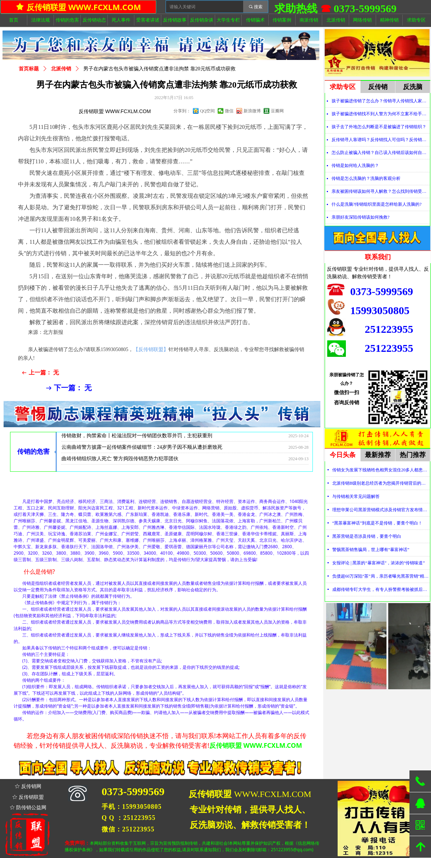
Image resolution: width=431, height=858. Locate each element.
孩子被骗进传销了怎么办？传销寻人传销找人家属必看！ (381, 100)
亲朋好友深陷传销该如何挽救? (360, 217)
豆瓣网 (277, 110)
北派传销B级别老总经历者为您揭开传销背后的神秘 (381, 483)
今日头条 (343, 454)
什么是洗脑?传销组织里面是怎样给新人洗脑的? (377, 204)
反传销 (378, 86)
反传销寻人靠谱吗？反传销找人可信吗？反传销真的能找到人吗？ (381, 139)
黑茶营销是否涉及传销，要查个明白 (366, 536)
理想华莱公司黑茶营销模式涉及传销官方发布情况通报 (381, 509)
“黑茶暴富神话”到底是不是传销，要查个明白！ (377, 523)
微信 (229, 110)
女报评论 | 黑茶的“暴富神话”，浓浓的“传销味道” (378, 562)
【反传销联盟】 (150, 349)
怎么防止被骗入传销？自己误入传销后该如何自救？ (381, 152)
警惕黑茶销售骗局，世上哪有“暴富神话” (370, 549)
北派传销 (61, 68)
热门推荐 (413, 454)
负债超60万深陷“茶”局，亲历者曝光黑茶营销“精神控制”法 (381, 576)
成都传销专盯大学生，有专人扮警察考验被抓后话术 (381, 589)
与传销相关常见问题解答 (356, 496)
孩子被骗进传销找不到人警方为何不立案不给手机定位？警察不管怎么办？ (381, 113)
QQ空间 (207, 110)
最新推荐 (378, 454)
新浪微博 (252, 110)
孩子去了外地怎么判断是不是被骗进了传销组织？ (379, 126)
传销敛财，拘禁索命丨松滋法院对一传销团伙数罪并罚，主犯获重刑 (136, 438)
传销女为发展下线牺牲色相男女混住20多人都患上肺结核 (381, 469)
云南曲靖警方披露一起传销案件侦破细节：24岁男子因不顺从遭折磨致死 (141, 450)
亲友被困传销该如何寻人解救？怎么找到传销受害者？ (381, 191)
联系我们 (378, 257)
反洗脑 (412, 86)
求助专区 (343, 86)
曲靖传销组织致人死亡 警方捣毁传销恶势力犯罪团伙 (120, 461)
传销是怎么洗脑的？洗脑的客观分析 (366, 178)
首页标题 (29, 68)
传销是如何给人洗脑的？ (355, 165)
